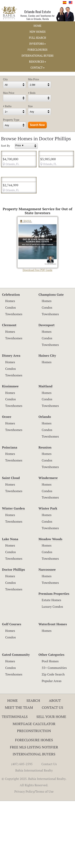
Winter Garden (13, 565)
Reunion (45, 504)
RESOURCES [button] (37, 61)
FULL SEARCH (37, 37)
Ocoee (6, 473)
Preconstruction (34, 787)
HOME (37, 25)
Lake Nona (10, 596)
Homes (10, 358)
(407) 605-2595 (22, 821)
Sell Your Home (51, 773)
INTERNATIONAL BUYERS (37, 55)
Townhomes (13, 371)
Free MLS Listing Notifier (34, 804)
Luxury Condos (52, 664)
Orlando (45, 473)
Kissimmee (10, 443)
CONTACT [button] (37, 67)
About (55, 757)
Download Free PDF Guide (37, 301)
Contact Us (52, 764)
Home (12, 757)
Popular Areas (52, 738)
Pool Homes (50, 718)
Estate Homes (51, 657)
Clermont (9, 382)
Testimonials (15, 773)
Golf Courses (11, 681)
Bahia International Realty (34, 827)
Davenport (47, 382)
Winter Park (48, 565)
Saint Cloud (11, 535)
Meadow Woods (50, 596)
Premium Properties (54, 650)
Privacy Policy (24, 848)
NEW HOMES (37, 31)
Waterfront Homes (53, 681)
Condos (10, 364)
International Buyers (34, 811)
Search (33, 757)
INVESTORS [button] (37, 43)
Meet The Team (19, 764)
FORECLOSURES (38, 49)
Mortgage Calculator (34, 780)
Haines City (47, 412)
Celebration (11, 351)
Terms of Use (44, 848)
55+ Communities (54, 725)
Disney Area (11, 412)
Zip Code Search (53, 731)
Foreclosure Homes (34, 796)
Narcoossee (47, 626)
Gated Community (16, 712)
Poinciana (9, 504)
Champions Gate (51, 351)
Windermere (48, 535)
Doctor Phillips (13, 626)
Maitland (46, 443)
